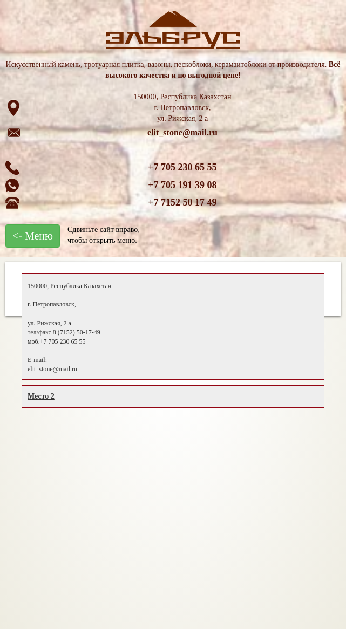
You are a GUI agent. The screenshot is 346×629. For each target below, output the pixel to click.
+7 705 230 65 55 (182, 167)
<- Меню (32, 236)
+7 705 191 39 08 (182, 185)
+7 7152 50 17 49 (182, 202)
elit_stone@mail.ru (182, 132)
